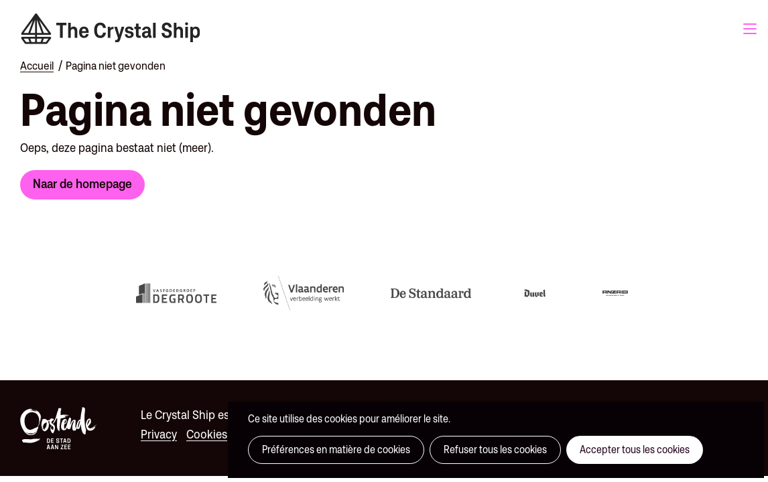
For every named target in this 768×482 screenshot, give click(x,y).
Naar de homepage (82, 183)
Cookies (206, 434)
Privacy (159, 434)
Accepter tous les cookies (635, 449)
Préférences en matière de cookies (336, 449)
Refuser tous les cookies (495, 449)
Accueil (37, 65)
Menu (750, 28)
